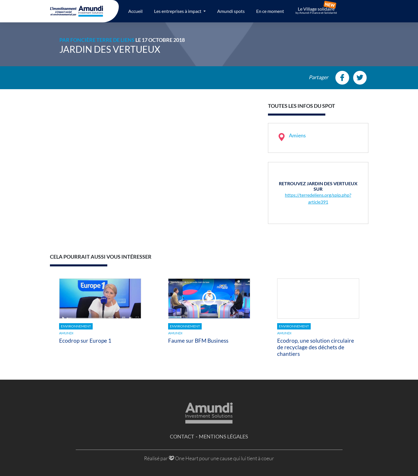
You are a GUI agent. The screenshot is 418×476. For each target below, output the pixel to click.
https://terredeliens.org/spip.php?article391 (318, 198)
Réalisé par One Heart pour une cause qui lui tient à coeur (209, 458)
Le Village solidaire (316, 10)
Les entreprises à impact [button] (178, 11)
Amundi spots (231, 11)
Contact (182, 436)
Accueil (135, 11)
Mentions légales (223, 436)
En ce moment (270, 11)
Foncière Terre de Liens (102, 40)
